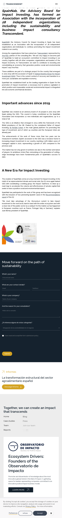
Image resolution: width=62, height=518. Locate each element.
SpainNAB (5, 42)
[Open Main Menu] (56, 4)
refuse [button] (25, 513)
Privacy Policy (30, 506)
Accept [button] (40, 513)
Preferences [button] (13, 513)
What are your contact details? (13, 285)
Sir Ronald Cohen (16, 128)
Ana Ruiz (5, 56)
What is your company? (11, 295)
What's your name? (9, 274)
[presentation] (17, 344)
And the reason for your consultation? (16, 306)
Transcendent (42, 53)
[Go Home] (12, 4)
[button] (51, 513)
